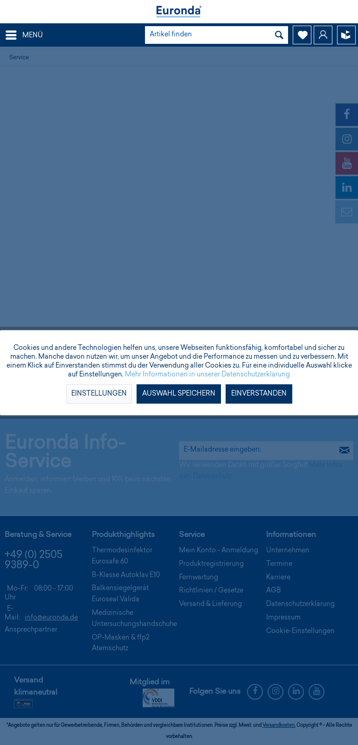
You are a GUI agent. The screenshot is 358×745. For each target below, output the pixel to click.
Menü (24, 33)
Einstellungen (99, 393)
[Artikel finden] (216, 35)
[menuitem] (24, 35)
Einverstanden (259, 393)
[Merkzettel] (302, 35)
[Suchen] (279, 35)
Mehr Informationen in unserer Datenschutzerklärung (207, 374)
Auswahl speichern (178, 393)
